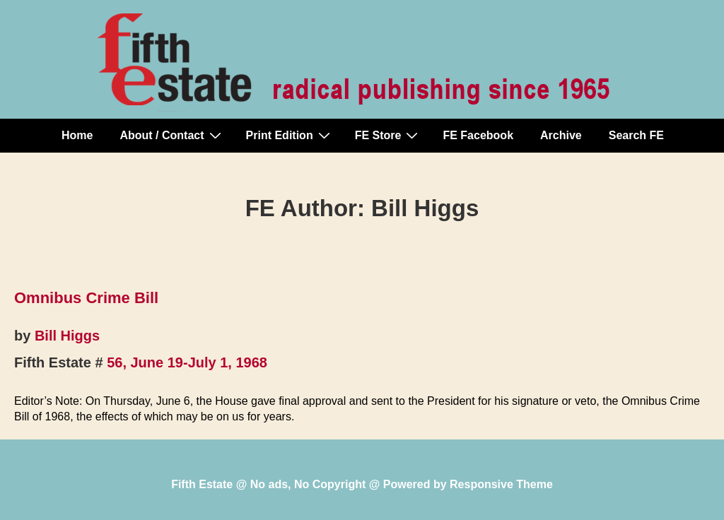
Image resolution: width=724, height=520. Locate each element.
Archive (561, 135)
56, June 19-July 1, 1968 (187, 362)
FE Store (388, 135)
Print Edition (290, 135)
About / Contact (171, 135)
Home (77, 135)
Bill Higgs (67, 335)
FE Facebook (478, 135)
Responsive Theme (501, 484)
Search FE (636, 135)
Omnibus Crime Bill (86, 298)
